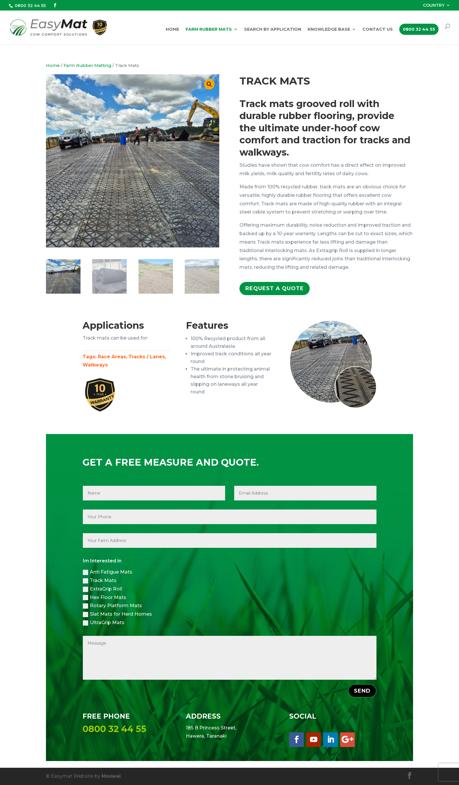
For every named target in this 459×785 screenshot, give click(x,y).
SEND (362, 691)
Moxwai (111, 776)
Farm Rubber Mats (209, 29)
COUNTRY (433, 5)
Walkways (95, 365)
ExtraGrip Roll (102, 589)
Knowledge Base (329, 29)
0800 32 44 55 (30, 5)
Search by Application (272, 29)
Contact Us (377, 29)
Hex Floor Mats (104, 597)
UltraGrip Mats (103, 623)
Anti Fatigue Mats (107, 572)
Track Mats (100, 580)
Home (172, 29)
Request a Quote (274, 288)
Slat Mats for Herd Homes (117, 614)
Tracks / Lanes (147, 356)
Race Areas (112, 356)
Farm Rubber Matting (87, 65)
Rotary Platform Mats (112, 606)
